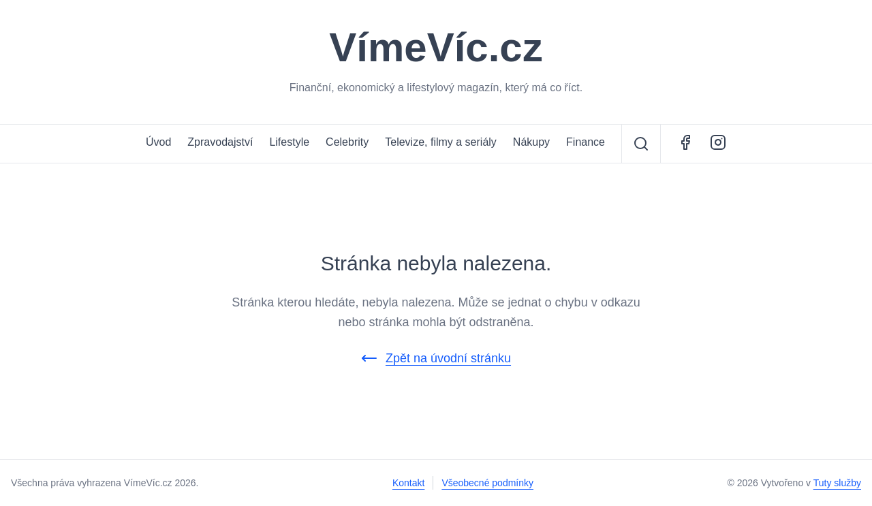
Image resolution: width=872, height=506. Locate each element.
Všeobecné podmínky (487, 482)
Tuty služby (837, 482)
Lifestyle (289, 142)
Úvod (158, 142)
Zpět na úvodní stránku (436, 358)
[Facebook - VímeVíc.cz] (685, 144)
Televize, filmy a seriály (441, 142)
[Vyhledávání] (641, 144)
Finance (585, 142)
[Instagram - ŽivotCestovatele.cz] (718, 144)
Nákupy (531, 142)
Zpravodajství (220, 142)
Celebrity (347, 142)
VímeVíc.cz (436, 47)
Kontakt (408, 482)
